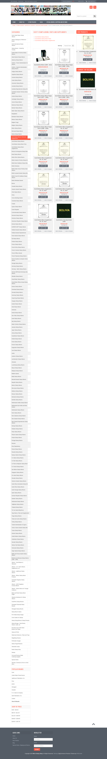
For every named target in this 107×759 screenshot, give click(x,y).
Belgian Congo (15, 122)
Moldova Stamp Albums (17, 391)
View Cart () (91, 1)
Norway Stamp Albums (17, 426)
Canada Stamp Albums (17, 186)
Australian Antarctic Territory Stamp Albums (20, 92)
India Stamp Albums (16, 306)
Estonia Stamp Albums (17, 224)
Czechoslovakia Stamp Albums (19, 212)
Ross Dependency (16, 446)
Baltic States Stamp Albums (18, 110)
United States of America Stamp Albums (19, 53)
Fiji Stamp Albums (16, 238)
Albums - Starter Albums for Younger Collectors (20, 589)
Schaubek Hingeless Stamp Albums (18, 580)
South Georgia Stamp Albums (18, 489)
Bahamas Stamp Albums (17, 105)
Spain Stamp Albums (16, 492)
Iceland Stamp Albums (17, 304)
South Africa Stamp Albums (18, 487)
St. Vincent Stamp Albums (18, 466)
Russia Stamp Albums (17, 449)
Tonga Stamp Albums (16, 516)
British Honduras (15, 166)
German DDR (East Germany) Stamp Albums (20, 272)
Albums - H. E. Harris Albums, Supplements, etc (18, 567)
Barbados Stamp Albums (17, 116)
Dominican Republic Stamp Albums (20, 221)
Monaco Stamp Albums (17, 394)
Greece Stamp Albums (17, 286)
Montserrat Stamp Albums (18, 397)
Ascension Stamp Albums (17, 83)
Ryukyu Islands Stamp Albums (19, 455)
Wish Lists (81, 1)
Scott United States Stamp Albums (18, 36)
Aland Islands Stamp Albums (18, 57)
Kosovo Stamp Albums (17, 344)
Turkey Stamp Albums (17, 521)
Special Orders (15, 659)
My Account (21, 1)
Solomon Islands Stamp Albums (19, 481)
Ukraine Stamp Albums (17, 533)
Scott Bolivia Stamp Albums (18, 141)
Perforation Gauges (16, 640)
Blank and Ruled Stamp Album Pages (19, 593)
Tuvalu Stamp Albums (17, 530)
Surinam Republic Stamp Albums (19, 495)
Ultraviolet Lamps (16, 646)
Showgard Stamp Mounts (17, 609)
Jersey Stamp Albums (17, 333)
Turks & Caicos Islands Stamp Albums (20, 527)
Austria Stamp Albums (17, 96)
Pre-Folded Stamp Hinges (18, 614)
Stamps (13, 652)
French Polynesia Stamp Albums (19, 256)
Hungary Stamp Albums (17, 301)
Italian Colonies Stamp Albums (19, 324)
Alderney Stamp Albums (17, 60)
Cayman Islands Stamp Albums (19, 189)
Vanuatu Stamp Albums (17, 542)
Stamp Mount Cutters (16, 611)
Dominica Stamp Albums (17, 218)
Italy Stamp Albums (16, 321)
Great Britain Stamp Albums (18, 279)
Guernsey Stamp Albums (17, 295)
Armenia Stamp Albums (17, 77)
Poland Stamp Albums (17, 437)
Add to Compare (48, 76)
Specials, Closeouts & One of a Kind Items (20, 663)
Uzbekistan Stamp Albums (18, 539)
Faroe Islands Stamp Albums (18, 235)
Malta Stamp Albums (16, 376)
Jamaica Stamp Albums (17, 327)
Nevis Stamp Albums (16, 412)
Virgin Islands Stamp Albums (18, 550)
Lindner (13, 698)
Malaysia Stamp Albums (17, 370)
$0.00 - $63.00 (15, 709)
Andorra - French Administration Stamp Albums (20, 63)
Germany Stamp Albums (17, 266)
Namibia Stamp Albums (17, 399)
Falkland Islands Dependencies (19, 232)
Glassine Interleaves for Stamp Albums (19, 598)
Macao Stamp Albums (17, 367)
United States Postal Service (18, 675)
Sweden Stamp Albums (17, 498)
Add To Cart (44, 73)
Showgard (14, 687)
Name (35, 736)
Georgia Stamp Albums (17, 263)
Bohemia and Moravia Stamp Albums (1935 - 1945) (20, 558)
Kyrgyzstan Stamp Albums (18, 347)
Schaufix (14, 690)
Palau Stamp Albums (16, 431)
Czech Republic (15, 209)
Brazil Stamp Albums (16, 154)
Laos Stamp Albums (16, 350)
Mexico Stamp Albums (17, 385)
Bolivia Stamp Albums (41, 25)
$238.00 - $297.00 (16, 721)
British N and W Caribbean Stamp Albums (19, 177)
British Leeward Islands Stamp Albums (20, 173)
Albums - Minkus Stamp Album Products (19, 576)
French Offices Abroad (17, 253)
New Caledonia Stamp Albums (19, 415)
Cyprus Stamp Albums (17, 206)
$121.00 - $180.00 (16, 715)
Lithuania (14, 362)
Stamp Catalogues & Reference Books (19, 40)
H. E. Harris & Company (17, 692)
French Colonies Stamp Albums (19, 250)
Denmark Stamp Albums (17, 215)
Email (35, 742)
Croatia (13, 203)
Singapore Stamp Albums (17, 472)
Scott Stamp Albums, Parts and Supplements (19, 137)
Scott (13, 672)
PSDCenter (79, 753)
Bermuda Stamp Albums (17, 131)
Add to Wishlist (38, 76)
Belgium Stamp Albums (17, 125)
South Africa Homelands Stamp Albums (21, 484)
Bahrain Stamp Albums (17, 108)
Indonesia (14, 309)
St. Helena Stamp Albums (17, 457)
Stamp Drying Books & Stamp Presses (20, 620)
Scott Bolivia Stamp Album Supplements (18, 147)
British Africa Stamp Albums (18, 157)
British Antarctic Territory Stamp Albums (21, 160)
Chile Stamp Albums (16, 192)
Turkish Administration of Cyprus (19, 524)
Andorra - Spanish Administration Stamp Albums (19, 68)
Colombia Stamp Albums (17, 200)
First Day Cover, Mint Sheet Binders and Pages (18, 628)
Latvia (13, 353)
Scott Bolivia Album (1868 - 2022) (43, 64)
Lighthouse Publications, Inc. (18, 678)
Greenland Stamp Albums (17, 289)
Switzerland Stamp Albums (18, 501)
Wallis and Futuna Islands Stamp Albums (19, 554)
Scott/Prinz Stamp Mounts (18, 601)
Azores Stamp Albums (17, 102)
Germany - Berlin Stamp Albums (19, 269)
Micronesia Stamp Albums (18, 388)
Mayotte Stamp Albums (17, 382)
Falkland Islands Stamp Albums (19, 229)
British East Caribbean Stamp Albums (20, 163)
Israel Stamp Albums (16, 318)
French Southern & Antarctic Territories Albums (20, 259)
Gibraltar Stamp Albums (17, 276)
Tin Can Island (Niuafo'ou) (18, 510)
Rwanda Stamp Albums (17, 452)
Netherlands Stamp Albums (18, 410)
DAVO (13, 684)
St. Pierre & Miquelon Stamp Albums (20, 463)
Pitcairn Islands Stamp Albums (19, 434)
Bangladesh (14, 113)
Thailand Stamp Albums (17, 507)
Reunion (14, 443)
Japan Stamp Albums (16, 330)
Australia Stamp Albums (17, 86)
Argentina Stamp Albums (17, 74)
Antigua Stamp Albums (17, 71)
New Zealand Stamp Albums (18, 418)
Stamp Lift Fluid (15, 632)
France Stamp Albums (17, 244)
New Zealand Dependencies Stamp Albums (20, 422)
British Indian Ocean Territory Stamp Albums (20, 169)
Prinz (13, 681)
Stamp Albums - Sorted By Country (26, 25)
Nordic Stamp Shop (16, 649)
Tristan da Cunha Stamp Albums (19, 519)
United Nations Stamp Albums (18, 536)
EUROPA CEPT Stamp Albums (19, 227)
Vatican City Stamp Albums (18, 545)
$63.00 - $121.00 (16, 712)
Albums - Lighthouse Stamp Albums (18, 572)
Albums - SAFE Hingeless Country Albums (18, 585)
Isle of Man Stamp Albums (18, 315)
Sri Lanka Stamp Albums (17, 475)
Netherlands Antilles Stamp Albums (20, 402)
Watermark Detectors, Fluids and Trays (21, 635)
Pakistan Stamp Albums (17, 428)
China (13, 195)
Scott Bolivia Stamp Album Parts (19, 144)
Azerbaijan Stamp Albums (17, 99)
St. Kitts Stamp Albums (17, 460)
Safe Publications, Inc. (17, 695)
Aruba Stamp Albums (16, 80)
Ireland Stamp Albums (17, 312)
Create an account (33, 1)
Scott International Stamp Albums (17, 44)
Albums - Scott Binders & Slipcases (17, 563)
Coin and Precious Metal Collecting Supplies (17, 656)
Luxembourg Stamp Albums (18, 365)
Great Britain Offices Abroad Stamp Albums (20, 283)
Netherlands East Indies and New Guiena (19, 406)
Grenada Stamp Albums (17, 292)
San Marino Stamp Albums (18, 469)
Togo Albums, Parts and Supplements (20, 513)
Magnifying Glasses (16, 638)
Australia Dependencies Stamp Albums (20, 89)
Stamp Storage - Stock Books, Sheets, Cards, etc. (19, 624)
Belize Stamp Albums (16, 128)
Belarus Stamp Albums (17, 119)
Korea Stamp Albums (16, 341)
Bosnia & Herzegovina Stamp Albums (20, 151)
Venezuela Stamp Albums (17, 548)
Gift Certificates (14, 1)
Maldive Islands (15, 373)
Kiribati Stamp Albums (17, 338)
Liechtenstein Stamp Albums (18, 359)
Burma (13, 183)
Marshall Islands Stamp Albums (19, 379)
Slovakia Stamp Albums (17, 478)
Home (14, 25)
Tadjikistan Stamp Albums (17, 504)
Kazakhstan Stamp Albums (18, 336)
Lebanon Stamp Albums (17, 356)
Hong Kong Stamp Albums (18, 298)
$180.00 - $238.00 (16, 718)
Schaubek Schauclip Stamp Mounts (18, 605)
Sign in (26, 1)
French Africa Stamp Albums (18, 247)
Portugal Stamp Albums (17, 440)
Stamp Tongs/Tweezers (17, 643)
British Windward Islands (17, 180)
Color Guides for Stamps (17, 617)
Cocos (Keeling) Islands (17, 198)
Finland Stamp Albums (17, 241)
